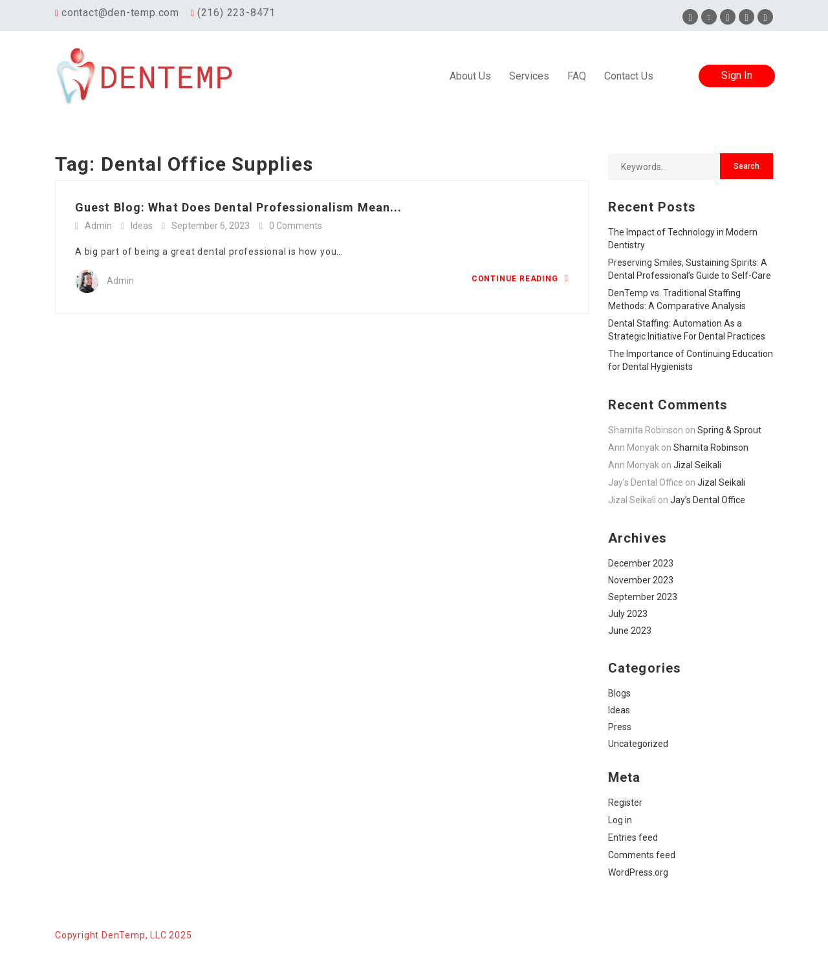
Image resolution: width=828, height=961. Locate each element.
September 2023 (642, 597)
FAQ (576, 76)
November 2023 (640, 580)
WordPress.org (638, 872)
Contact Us (628, 76)
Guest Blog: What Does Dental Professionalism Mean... (238, 207)
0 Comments (295, 226)
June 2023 (629, 630)
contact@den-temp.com (120, 12)
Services (529, 76)
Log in (620, 820)
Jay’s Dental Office (707, 500)
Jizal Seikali (697, 465)
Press (619, 727)
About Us (470, 76)
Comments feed (641, 855)
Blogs (619, 693)
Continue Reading (520, 278)
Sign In (736, 75)
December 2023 (640, 563)
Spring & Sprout (729, 430)
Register (625, 802)
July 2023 (628, 614)
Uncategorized (638, 744)
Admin (98, 226)
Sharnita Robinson (710, 447)
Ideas (142, 226)
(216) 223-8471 (236, 12)
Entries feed (633, 837)
